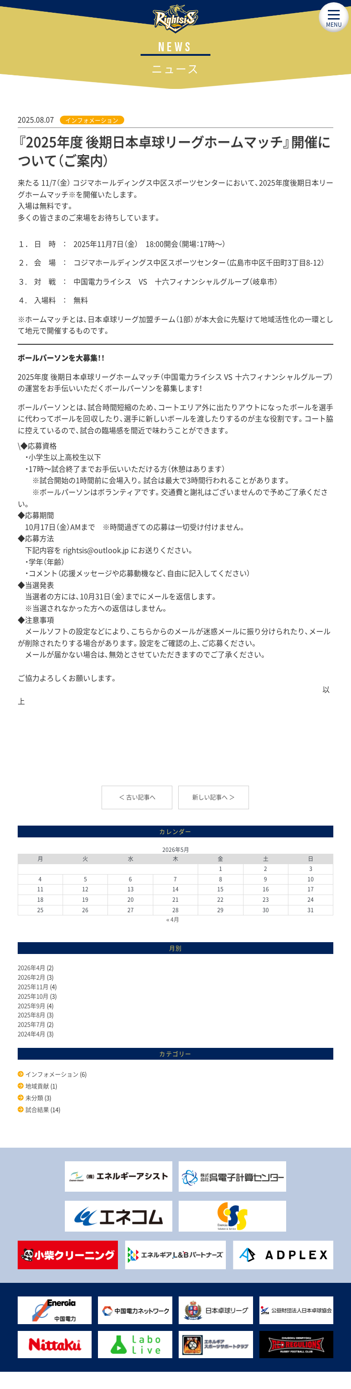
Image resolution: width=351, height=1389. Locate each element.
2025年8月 (31, 1014)
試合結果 (37, 1109)
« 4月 (173, 919)
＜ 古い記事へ (137, 796)
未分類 (34, 1097)
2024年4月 (31, 1033)
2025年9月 (31, 1005)
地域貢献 (37, 1085)
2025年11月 (33, 986)
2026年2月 (31, 977)
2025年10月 (33, 996)
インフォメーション (91, 120)
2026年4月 (31, 967)
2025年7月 (31, 1024)
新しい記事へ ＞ (213, 796)
